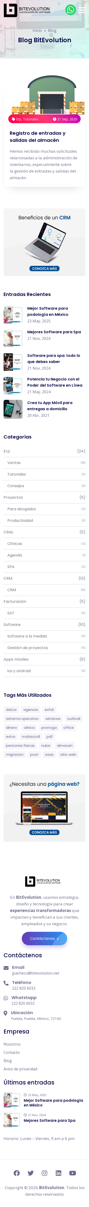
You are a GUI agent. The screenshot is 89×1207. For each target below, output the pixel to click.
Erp (44, 451)
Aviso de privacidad (20, 1069)
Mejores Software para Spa (54, 332)
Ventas (44, 463)
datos (11, 709)
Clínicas (44, 543)
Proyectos (44, 497)
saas (49, 754)
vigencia (30, 709)
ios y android (44, 671)
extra (10, 736)
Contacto (12, 1052)
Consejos (44, 486)
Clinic (44, 532)
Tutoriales (30, 119)
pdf (50, 736)
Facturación (44, 601)
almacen (65, 745)
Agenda (44, 555)
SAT (44, 613)
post (34, 754)
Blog (8, 1060)
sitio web (68, 754)
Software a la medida (44, 636)
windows (53, 718)
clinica (29, 727)
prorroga (49, 727)
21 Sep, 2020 (65, 119)
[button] (81, 10)
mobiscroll (31, 736)
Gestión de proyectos (44, 648)
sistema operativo (22, 718)
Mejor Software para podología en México (53, 1103)
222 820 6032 (23, 988)
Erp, (17, 119)
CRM (44, 578)
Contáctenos (48, 938)
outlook (73, 718)
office (68, 727)
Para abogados (44, 509)
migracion (14, 754)
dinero (11, 727)
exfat (49, 709)
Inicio (37, 30)
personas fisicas (20, 745)
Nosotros (12, 1044)
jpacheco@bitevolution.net (35, 973)
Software (44, 624)
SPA (44, 567)
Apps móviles (44, 659)
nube (45, 745)
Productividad (44, 520)
